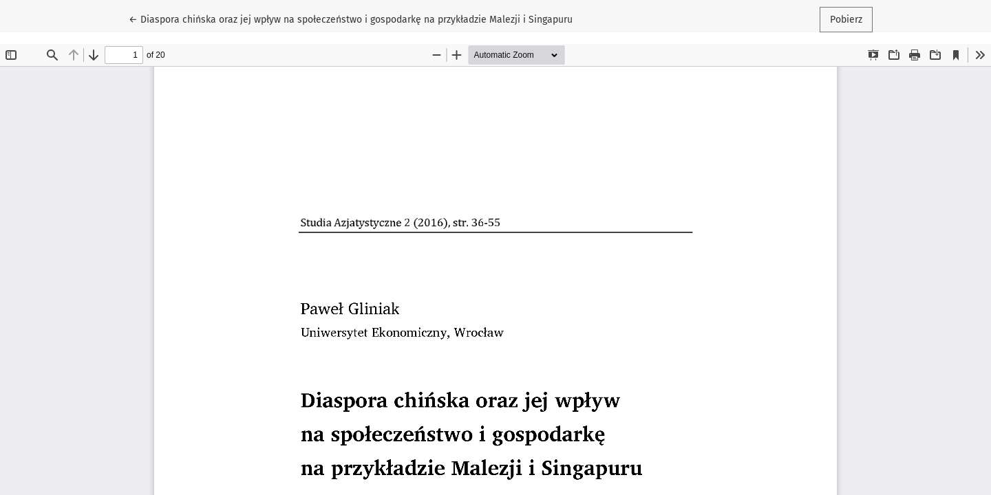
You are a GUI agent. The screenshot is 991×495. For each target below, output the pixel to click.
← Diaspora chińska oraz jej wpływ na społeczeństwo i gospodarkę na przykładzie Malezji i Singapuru (351, 18)
